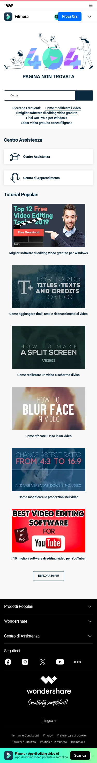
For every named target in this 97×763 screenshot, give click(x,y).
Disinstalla (78, 742)
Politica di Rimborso (53, 742)
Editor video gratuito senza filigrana (46, 123)
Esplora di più (48, 575)
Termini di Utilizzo (24, 742)
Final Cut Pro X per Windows (46, 118)
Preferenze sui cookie (71, 735)
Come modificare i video (63, 108)
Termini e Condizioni (25, 735)
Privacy (48, 735)
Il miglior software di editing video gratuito (46, 113)
